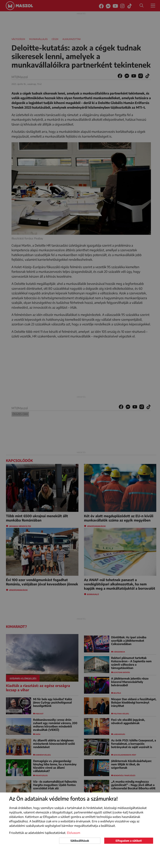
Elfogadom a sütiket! (129, 840)
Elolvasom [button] (73, 833)
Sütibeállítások (79, 840)
